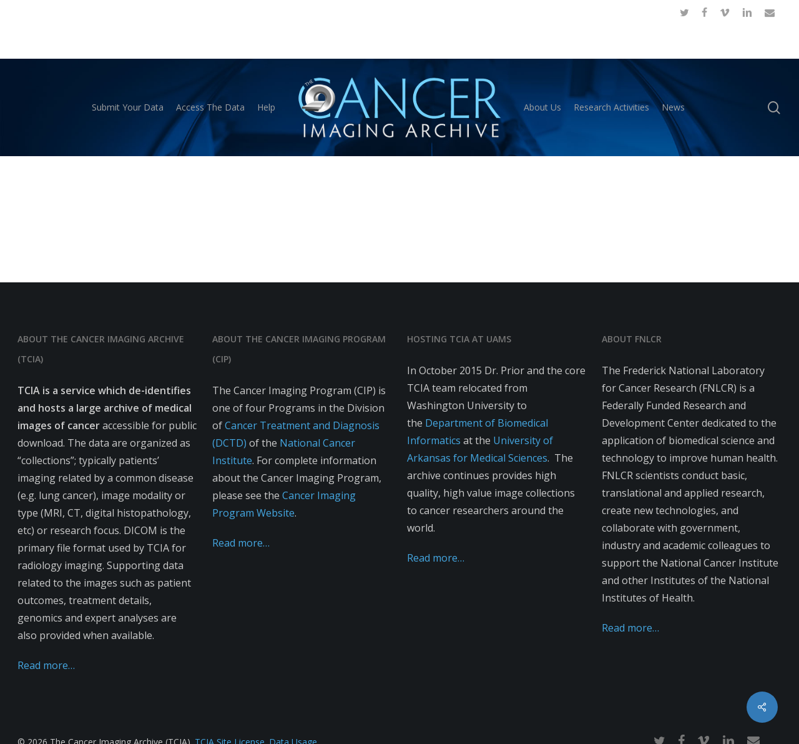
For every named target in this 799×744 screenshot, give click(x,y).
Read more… (46, 665)
